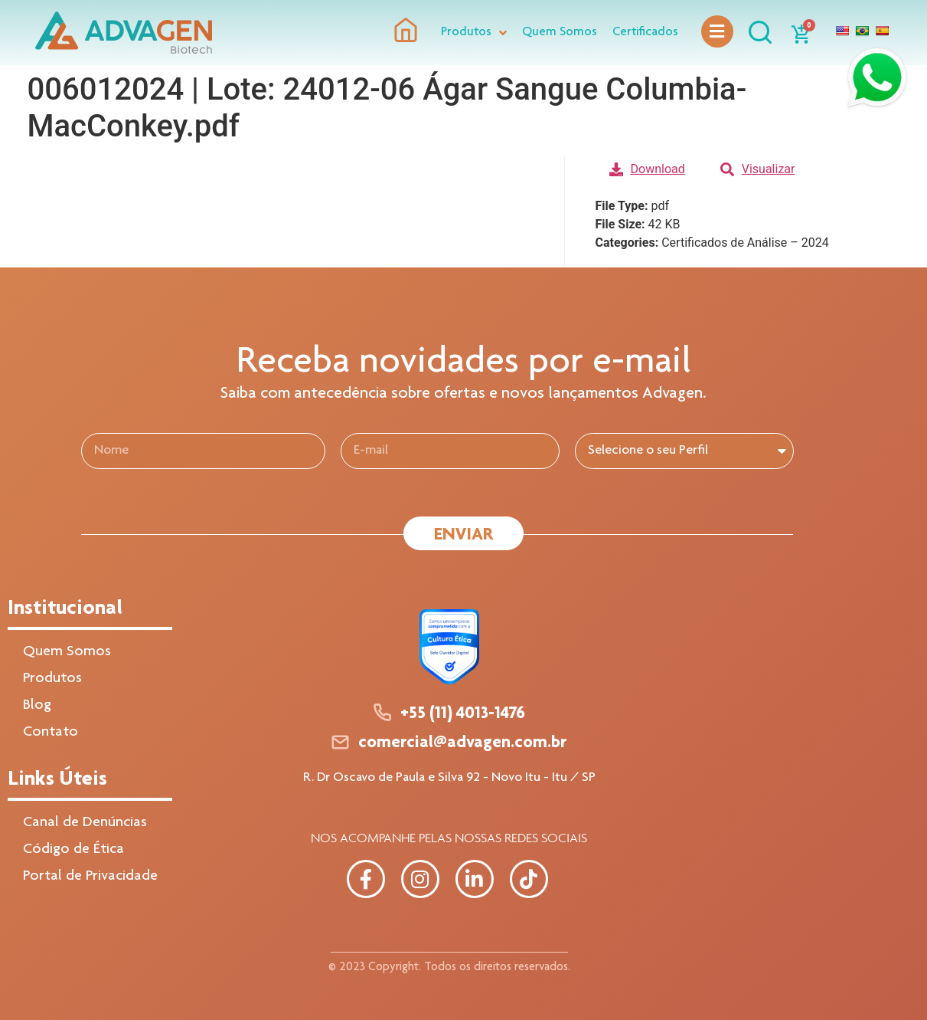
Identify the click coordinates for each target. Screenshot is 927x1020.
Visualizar (757, 169)
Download (647, 169)
